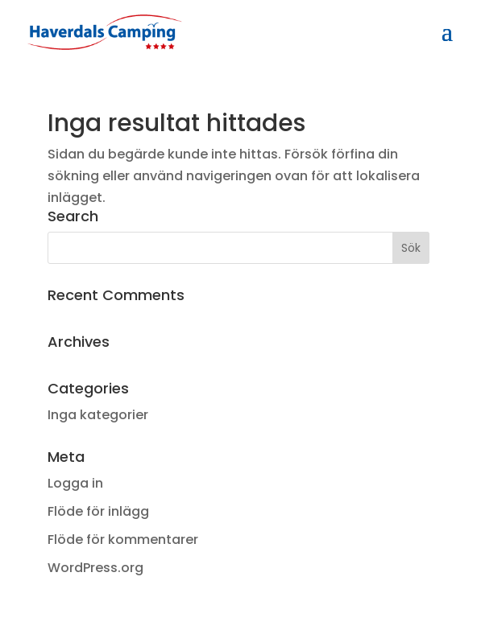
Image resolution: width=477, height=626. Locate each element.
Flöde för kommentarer (123, 539)
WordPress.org (95, 567)
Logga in (75, 483)
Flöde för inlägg (98, 511)
